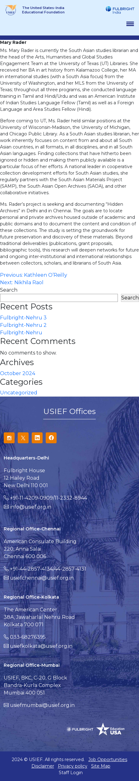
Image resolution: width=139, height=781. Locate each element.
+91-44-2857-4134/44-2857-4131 (48, 569)
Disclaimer (42, 766)
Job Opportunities (107, 759)
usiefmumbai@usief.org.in (42, 705)
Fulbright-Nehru (21, 333)
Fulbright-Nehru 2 (23, 325)
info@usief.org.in (30, 507)
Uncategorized (18, 393)
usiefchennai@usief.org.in (42, 578)
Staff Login (71, 772)
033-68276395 (28, 637)
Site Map (100, 766)
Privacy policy (72, 766)
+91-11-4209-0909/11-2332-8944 (48, 498)
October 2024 (17, 373)
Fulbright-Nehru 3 (23, 318)
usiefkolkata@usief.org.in (41, 646)
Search (8, 290)
